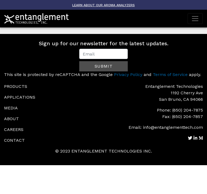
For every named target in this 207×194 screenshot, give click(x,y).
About (11, 118)
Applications (19, 97)
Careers (13, 129)
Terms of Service (170, 74)
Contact (14, 140)
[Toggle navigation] (195, 18)
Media (11, 107)
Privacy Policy (128, 74)
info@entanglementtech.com (173, 127)
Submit (104, 66)
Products (15, 86)
